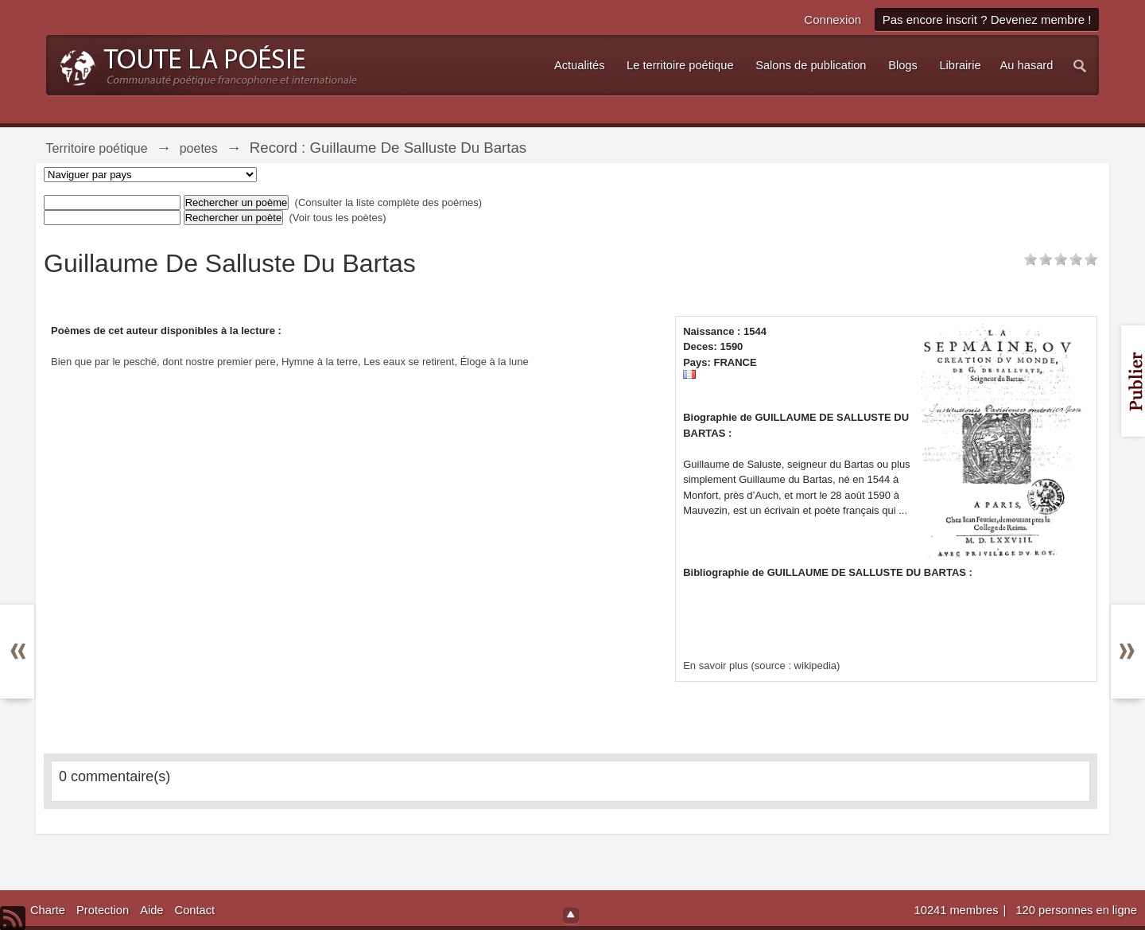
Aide (151, 910)
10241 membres (958, 910)
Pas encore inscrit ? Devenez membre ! (987, 19)
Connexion (832, 19)
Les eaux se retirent (408, 362)
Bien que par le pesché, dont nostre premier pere (163, 362)
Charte (47, 910)
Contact (195, 910)
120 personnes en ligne (1075, 910)
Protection (102, 910)
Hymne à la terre (319, 362)
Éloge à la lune (494, 362)
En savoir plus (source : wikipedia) (761, 665)
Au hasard (1027, 65)
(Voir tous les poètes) (337, 218)
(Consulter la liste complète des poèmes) (389, 202)
